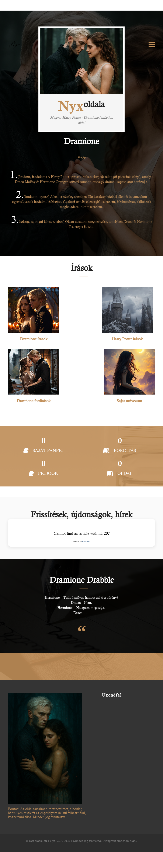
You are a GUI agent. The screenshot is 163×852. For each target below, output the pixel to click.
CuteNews (86, 541)
